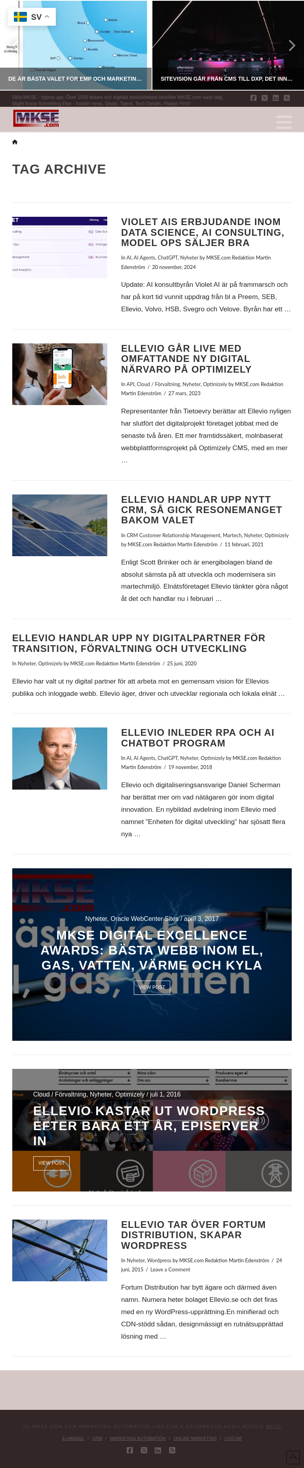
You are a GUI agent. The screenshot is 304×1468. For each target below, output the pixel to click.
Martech (232, 535)
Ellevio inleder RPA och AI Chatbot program (198, 737)
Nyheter (189, 257)
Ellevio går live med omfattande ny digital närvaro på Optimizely (186, 359)
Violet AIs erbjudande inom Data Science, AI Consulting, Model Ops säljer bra (203, 232)
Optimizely (215, 384)
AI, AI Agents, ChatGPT (152, 257)
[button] (284, 123)
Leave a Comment (170, 1269)
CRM (97, 1438)
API (131, 384)
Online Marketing (195, 1438)
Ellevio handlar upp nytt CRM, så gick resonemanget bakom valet (201, 510)
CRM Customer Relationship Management (173, 535)
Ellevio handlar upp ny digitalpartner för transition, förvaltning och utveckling (139, 643)
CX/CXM (232, 1438)
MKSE (274, 1426)
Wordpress (159, 1260)
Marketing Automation (137, 1438)
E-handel (74, 1438)
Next (287, 45)
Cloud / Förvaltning (158, 384)
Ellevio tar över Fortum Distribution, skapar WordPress (193, 1235)
